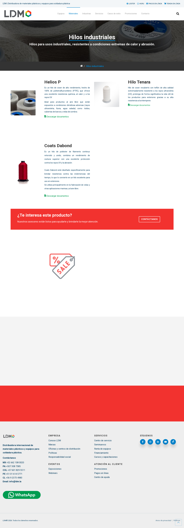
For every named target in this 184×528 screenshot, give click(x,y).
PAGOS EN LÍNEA (154, 4)
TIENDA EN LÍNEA (172, 4)
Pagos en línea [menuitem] (101, 473)
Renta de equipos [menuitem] (102, 449)
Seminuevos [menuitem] (100, 444)
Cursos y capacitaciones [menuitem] (105, 457)
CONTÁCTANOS (149, 225)
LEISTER (131, 4)
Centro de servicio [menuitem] (103, 440)
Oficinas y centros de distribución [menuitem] (64, 449)
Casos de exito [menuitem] (114, 13)
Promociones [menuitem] (131, 13)
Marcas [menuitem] (52, 444)
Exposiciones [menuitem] (54, 469)
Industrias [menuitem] (86, 13)
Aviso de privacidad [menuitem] (163, 520)
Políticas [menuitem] (52, 453)
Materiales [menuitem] (73, 13)
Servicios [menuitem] (99, 13)
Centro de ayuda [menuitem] (102, 477)
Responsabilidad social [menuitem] (59, 457)
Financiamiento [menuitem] (101, 453)
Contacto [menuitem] (145, 13)
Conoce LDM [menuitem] (54, 440)
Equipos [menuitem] (61, 13)
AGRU (140, 4)
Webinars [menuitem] (52, 473)
